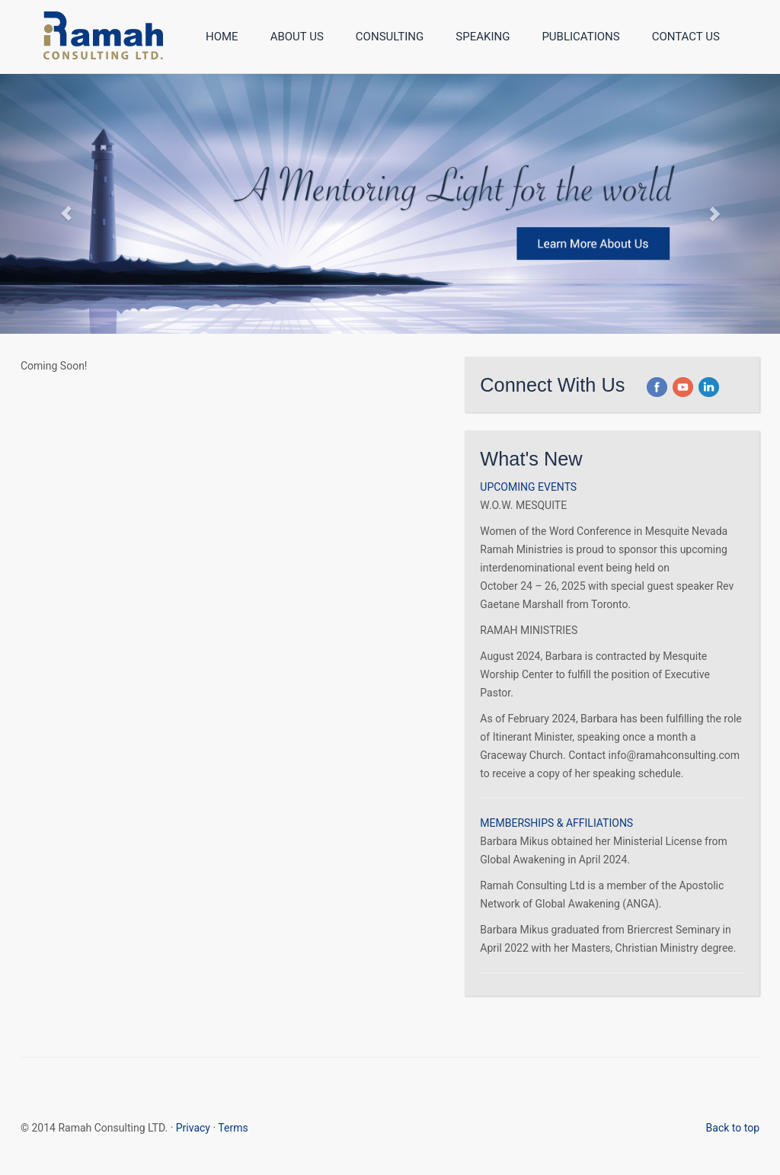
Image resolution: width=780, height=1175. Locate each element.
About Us (297, 36)
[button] (657, 384)
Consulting (390, 36)
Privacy (193, 1128)
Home (222, 36)
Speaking (483, 36)
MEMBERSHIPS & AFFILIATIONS (556, 823)
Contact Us (686, 36)
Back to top (732, 1128)
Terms (233, 1128)
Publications (580, 36)
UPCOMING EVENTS (528, 487)
